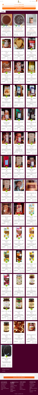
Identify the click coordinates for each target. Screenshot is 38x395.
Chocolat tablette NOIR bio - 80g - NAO (31, 194)
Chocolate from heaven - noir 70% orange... (6, 264)
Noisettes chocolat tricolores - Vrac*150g (19, 335)
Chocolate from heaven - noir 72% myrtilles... (31, 264)
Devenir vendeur (3, 387)
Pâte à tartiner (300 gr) (6, 27)
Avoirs (21, 386)
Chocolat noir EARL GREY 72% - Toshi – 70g (31, 146)
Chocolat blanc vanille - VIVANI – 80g (31, 75)
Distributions (12, 384)
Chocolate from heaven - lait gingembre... (31, 241)
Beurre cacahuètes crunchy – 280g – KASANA (6, 52)
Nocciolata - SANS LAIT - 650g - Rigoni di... (6, 335)
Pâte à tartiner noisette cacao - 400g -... (31, 335)
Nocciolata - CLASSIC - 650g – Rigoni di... (6, 312)
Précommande (12, 387)
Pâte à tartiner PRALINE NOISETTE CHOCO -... (31, 28)
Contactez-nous (3, 384)
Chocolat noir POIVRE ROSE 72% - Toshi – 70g (6, 194)
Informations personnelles (22, 384)
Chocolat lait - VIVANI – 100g (31, 99)
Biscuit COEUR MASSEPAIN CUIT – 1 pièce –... (19, 52)
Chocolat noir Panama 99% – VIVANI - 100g (31, 170)
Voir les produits (19, 8)
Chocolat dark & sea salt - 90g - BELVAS (19, 99)
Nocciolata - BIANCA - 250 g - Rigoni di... (19, 288)
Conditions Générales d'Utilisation (13, 386)
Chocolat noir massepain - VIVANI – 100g (6, 170)
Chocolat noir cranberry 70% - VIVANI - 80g (19, 146)
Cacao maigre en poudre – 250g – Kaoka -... (31, 52)
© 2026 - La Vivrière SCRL (19, 393)
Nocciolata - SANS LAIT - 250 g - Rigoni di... (31, 312)
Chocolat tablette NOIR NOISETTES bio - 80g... (6, 217)
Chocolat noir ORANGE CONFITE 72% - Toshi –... (19, 170)
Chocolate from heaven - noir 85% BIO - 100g (6, 288)
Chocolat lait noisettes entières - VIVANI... (19, 123)
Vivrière (6, 53)
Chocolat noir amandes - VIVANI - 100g (6, 146)
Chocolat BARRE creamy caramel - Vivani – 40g (6, 75)
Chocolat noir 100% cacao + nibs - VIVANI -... (31, 123)
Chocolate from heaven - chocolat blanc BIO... (31, 217)
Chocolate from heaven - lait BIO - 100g (19, 241)
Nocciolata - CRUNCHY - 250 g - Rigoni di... (19, 312)
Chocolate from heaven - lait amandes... (6, 241)
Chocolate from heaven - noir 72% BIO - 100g (19, 264)
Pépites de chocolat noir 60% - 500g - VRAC (6, 359)
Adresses (21, 388)
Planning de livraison (4, 383)
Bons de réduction (22, 389)
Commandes (22, 385)
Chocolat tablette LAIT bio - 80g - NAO (19, 194)
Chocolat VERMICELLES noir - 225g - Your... (19, 217)
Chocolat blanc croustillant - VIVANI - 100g (19, 75)
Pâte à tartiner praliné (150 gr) (19, 27)
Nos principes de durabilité (12, 391)
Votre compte (23, 382)
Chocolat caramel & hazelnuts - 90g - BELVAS (6, 99)
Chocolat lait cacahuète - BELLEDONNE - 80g (6, 123)
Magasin (11, 389)
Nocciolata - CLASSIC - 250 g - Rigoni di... (31, 288)
